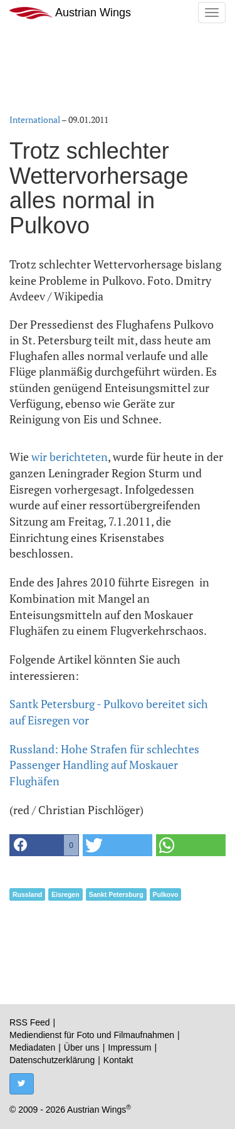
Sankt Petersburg (116, 894)
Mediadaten (32, 1047)
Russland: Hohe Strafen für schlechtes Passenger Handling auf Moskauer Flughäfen (104, 764)
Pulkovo (166, 894)
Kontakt (118, 1060)
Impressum (129, 1047)
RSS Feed (29, 1022)
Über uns (82, 1047)
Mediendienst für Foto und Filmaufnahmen (91, 1035)
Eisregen (65, 894)
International (34, 119)
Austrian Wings (70, 12)
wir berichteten (69, 456)
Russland (27, 894)
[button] (44, 845)
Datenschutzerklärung (52, 1060)
